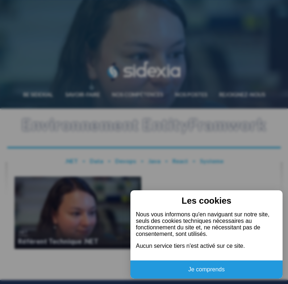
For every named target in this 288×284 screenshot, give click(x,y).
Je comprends (206, 269)
